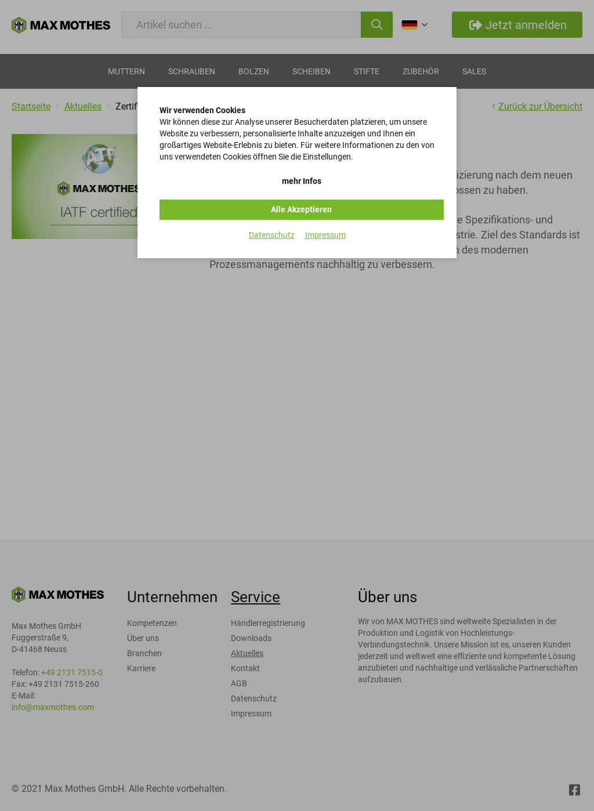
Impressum (325, 235)
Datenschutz (272, 235)
